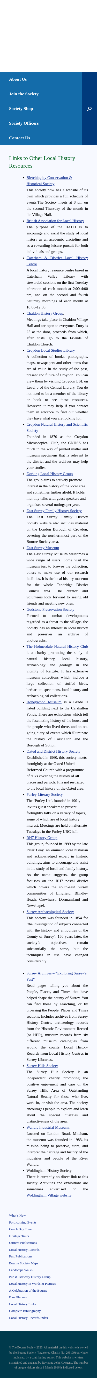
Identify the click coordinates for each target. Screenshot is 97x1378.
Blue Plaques (18, 1297)
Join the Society (24, 94)
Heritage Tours (19, 1236)
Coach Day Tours (21, 1229)
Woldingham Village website (49, 1195)
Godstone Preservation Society (50, 609)
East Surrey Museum (43, 548)
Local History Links (22, 1304)
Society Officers (24, 123)
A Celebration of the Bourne (28, 1290)
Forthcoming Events (22, 1222)
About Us (18, 79)
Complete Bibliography (25, 1311)
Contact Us (19, 137)
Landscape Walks (21, 1270)
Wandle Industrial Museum (48, 1127)
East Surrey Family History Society (54, 511)
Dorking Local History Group (50, 474)
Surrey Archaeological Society (50, 912)
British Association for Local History (55, 221)
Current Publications (23, 1243)
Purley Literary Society (45, 794)
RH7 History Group (42, 838)
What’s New (17, 1215)
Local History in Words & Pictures (32, 1283)
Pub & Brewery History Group (29, 1277)
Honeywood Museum (44, 702)
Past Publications (20, 1256)
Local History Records (24, 1250)
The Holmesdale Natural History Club (57, 646)
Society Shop (21, 108)
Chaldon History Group (45, 313)
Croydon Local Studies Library (51, 350)
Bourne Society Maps (23, 1263)
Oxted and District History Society (53, 751)
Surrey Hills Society (42, 1066)
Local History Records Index (28, 1318)
